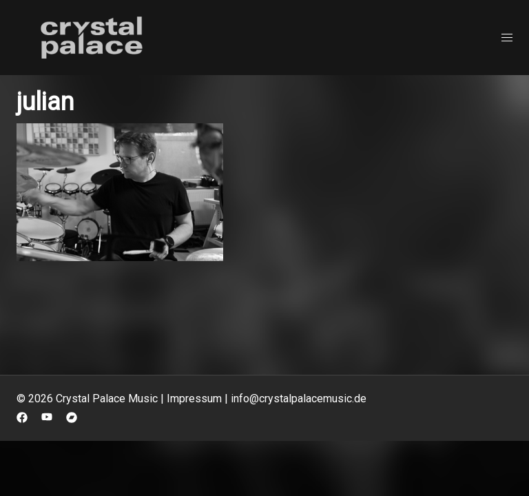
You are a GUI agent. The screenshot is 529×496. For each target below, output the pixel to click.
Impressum (194, 398)
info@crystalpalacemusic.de (298, 398)
